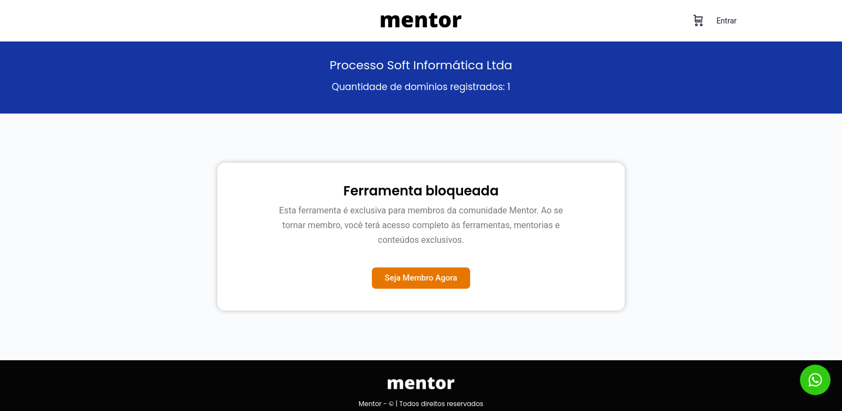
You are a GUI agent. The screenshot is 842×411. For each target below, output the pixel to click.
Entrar (726, 20)
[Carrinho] (698, 20)
